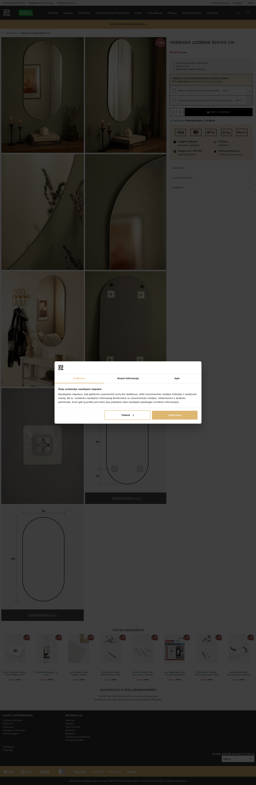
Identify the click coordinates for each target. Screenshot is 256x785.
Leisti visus (175, 415)
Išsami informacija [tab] (128, 378)
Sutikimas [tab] (79, 378)
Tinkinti (127, 415)
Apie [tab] (177, 378)
